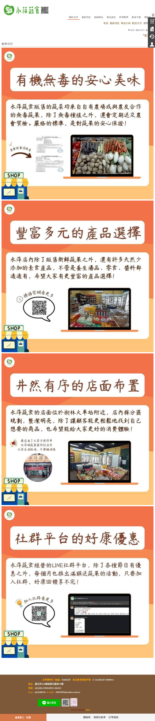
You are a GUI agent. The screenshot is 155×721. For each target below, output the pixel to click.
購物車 (87, 717)
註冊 (28, 717)
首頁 (132, 30)
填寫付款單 (100, 717)
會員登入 (19, 717)
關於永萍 (140, 30)
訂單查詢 (113, 717)
